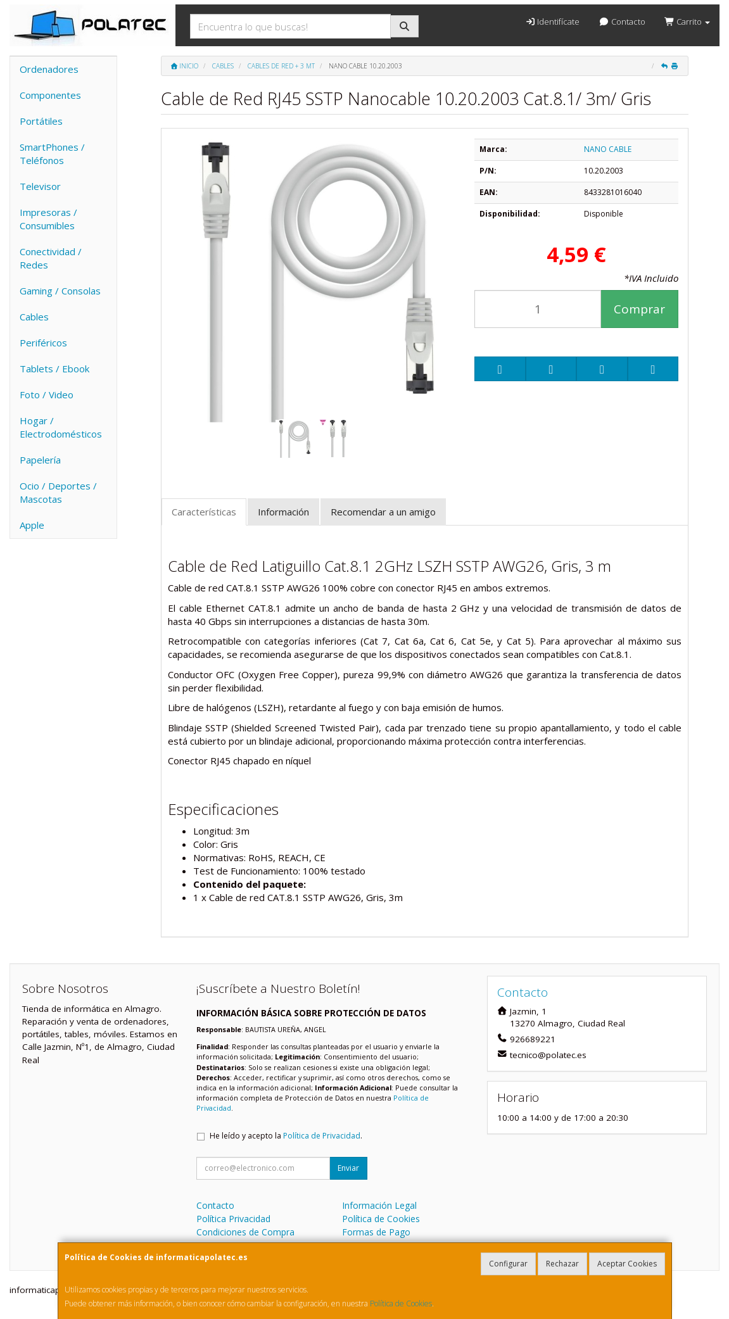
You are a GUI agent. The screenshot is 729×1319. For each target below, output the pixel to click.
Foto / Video (46, 394)
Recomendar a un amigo (383, 511)
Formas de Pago (376, 1232)
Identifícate (552, 21)
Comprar (639, 309)
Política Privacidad (233, 1219)
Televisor (40, 186)
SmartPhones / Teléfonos (52, 154)
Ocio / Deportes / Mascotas (58, 492)
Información (283, 511)
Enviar (348, 1168)
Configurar (508, 1263)
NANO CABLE (607, 149)
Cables (34, 316)
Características (204, 511)
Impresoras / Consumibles (48, 219)
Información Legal (379, 1205)
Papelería (40, 459)
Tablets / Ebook (54, 368)
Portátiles (41, 121)
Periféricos (43, 342)
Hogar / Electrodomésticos (61, 427)
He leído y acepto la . (286, 1135)
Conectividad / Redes (51, 258)
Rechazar (562, 1263)
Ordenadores (49, 69)
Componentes (50, 95)
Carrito (687, 21)
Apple (32, 525)
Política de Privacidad (321, 1135)
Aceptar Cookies (627, 1263)
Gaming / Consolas (60, 290)
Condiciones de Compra (245, 1232)
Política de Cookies (401, 1303)
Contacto (622, 21)
